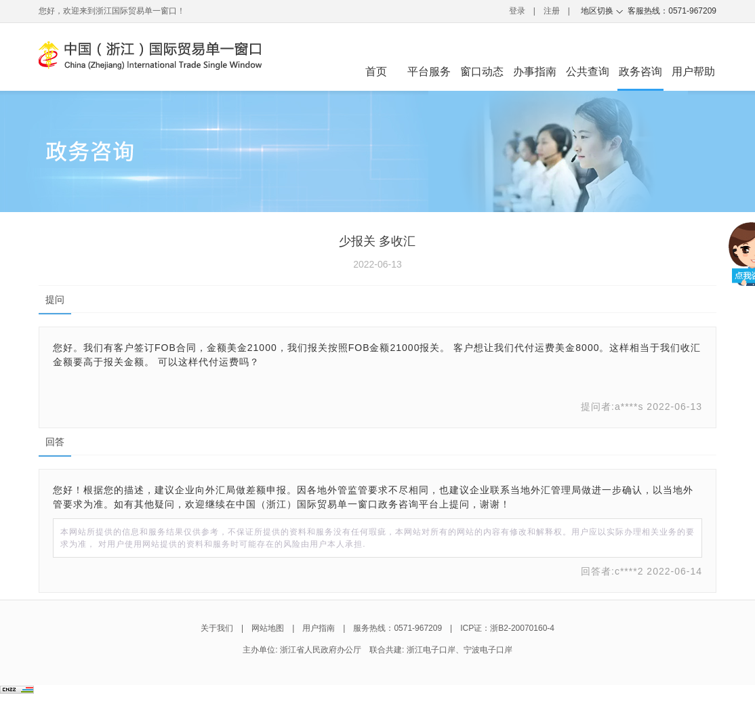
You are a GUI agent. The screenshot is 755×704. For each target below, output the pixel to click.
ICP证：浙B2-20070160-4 (507, 628)
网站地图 (267, 628)
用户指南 (318, 628)
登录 (517, 11)
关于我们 (217, 628)
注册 (552, 11)
